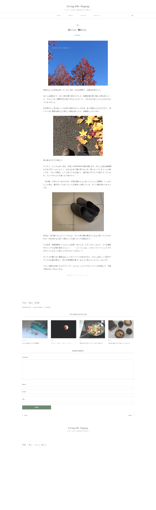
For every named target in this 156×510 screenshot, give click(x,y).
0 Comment (77, 35)
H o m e (59, 15)
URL (23, 399)
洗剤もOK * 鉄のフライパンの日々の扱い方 (91, 344)
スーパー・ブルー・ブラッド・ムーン (61, 344)
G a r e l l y (96, 15)
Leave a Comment (37, 307)
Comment (25, 357)
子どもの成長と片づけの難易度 (30, 344)
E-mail (24, 391)
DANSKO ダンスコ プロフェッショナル (78, 275)
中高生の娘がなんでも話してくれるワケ (119, 344)
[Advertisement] (58, 287)
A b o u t (71, 15)
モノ (81, 341)
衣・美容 (37, 302)
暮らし (78, 25)
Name (24, 384)
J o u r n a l (83, 15)
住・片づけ (25, 341)
